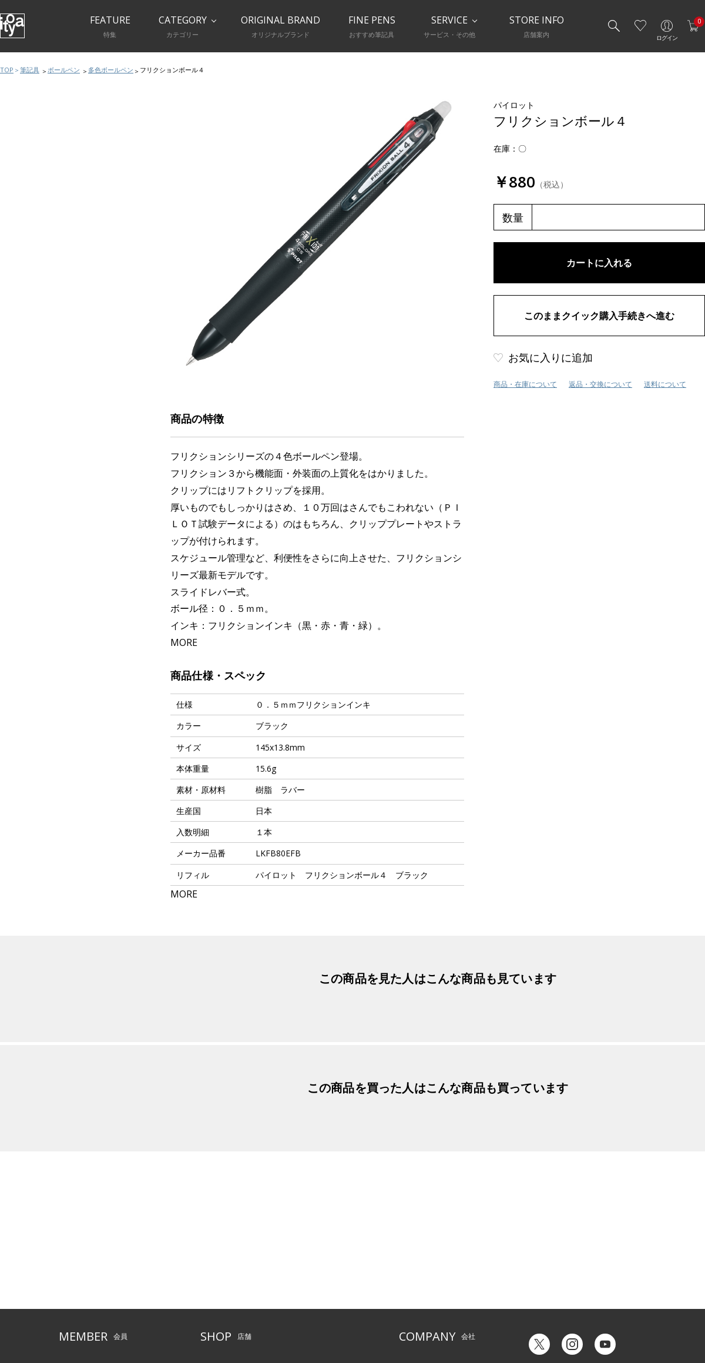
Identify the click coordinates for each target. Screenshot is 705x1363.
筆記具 (29, 69)
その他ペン (34, 298)
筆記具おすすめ (41, 134)
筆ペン (26, 275)
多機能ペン (34, 228)
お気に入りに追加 (550, 357)
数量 (512, 217)
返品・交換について (600, 384)
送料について (665, 384)
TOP (7, 69)
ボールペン (64, 69)
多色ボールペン (110, 69)
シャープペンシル (45, 204)
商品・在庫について (525, 384)
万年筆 (26, 157)
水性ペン (30, 251)
